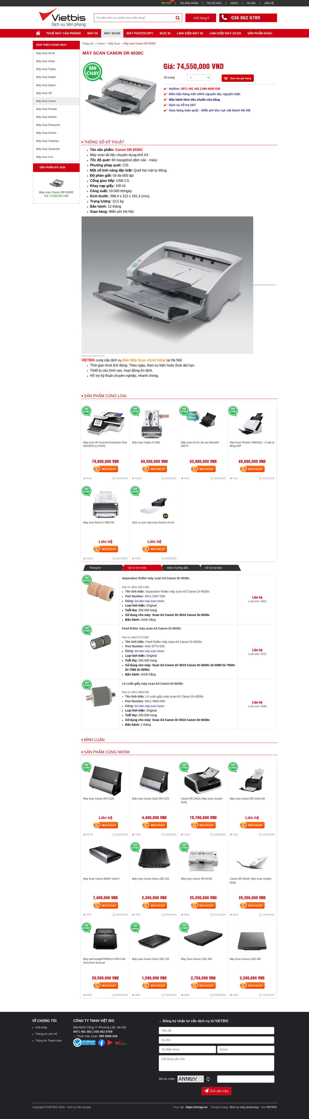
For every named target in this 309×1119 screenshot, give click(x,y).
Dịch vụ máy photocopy (245, 1107)
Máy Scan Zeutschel (48, 149)
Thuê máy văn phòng (63, 33)
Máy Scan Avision (46, 132)
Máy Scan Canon (46, 101)
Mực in (165, 33)
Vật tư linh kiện (137, 567)
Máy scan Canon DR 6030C (113, 53)
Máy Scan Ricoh (45, 53)
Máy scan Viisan (45, 61)
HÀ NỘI (251, 3)
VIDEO (234, 3)
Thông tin (95, 567)
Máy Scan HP (44, 93)
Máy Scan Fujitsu (46, 69)
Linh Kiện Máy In (190, 33)
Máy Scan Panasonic (48, 124)
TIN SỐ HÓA (214, 3)
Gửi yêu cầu (216, 1091)
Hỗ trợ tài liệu (213, 567)
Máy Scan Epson (46, 85)
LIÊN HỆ (269, 3)
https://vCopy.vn (196, 1107)
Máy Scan (112, 33)
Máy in (92, 33)
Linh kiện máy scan (225, 33)
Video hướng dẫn (177, 567)
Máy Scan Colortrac (47, 141)
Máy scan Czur (44, 156)
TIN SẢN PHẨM (189, 3)
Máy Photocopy (140, 33)
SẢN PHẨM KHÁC (260, 33)
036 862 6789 (245, 17)
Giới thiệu (41, 1027)
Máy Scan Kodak (46, 77)
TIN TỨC (166, 3)
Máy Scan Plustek (46, 109)
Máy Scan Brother (46, 117)
